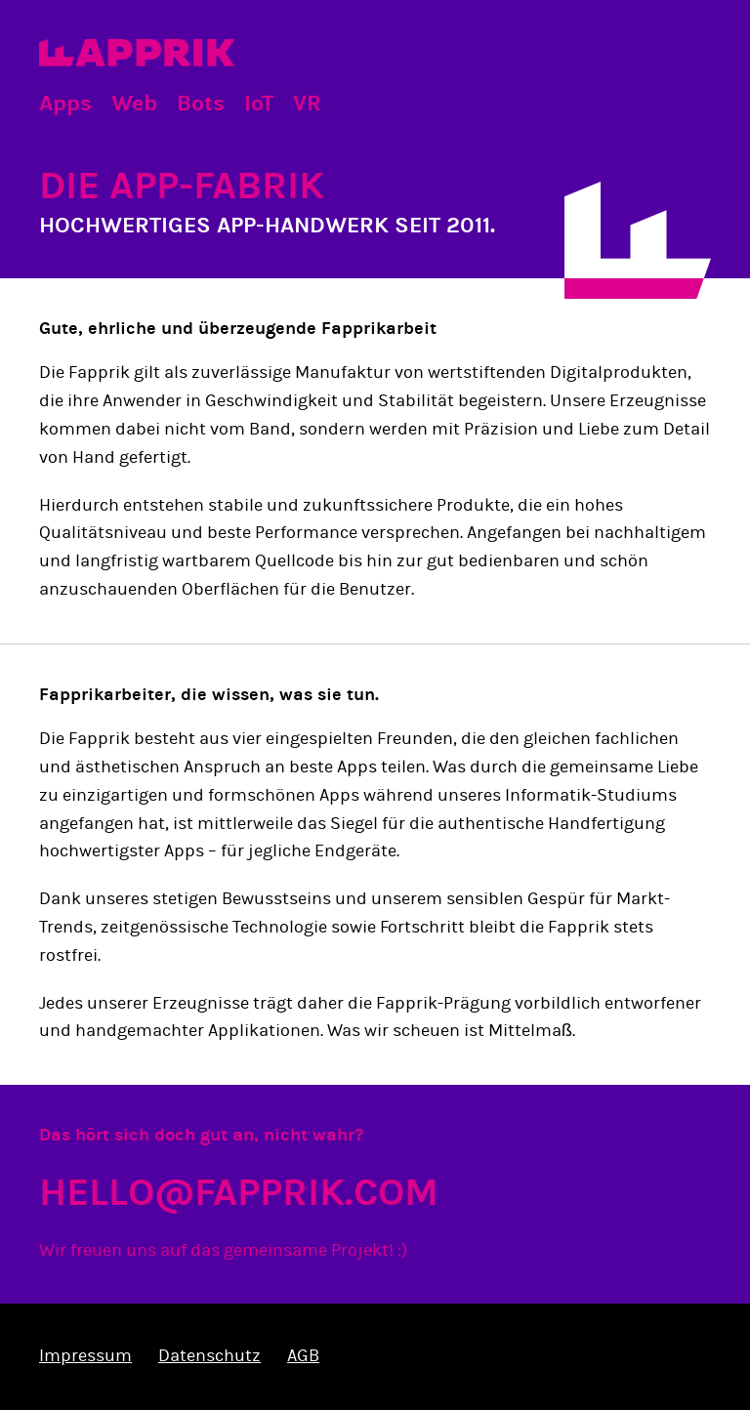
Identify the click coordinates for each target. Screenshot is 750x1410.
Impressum (85, 1356)
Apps (65, 103)
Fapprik (136, 52)
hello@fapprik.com (238, 1192)
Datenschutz (209, 1356)
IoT (258, 103)
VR (307, 103)
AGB (303, 1356)
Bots (201, 103)
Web (134, 103)
